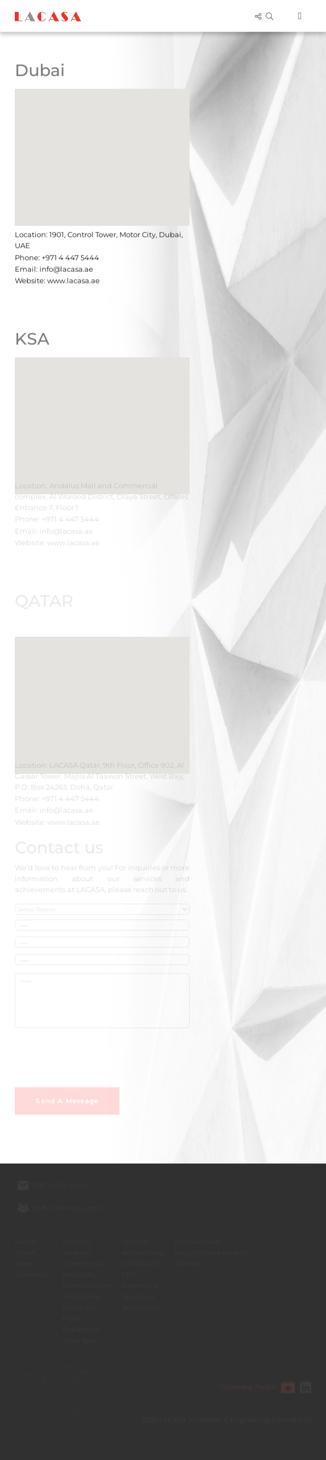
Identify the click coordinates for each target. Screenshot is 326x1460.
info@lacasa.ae (66, 267)
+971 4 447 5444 (70, 255)
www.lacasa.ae (73, 278)
